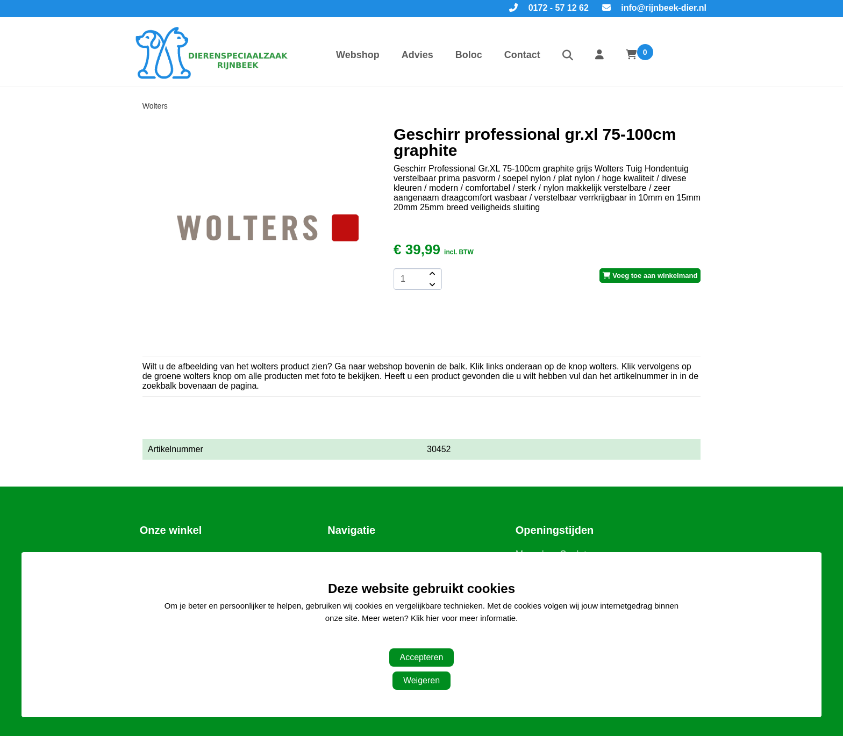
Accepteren (422, 657)
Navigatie (351, 530)
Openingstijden (555, 530)
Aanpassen (416, 639)
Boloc (468, 54)
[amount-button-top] (431, 273)
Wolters (155, 106)
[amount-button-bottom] (431, 284)
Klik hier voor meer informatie (463, 618)
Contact (522, 54)
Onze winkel (171, 530)
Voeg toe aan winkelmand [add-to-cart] (650, 275)
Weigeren (421, 680)
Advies (417, 54)
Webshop (358, 54)
